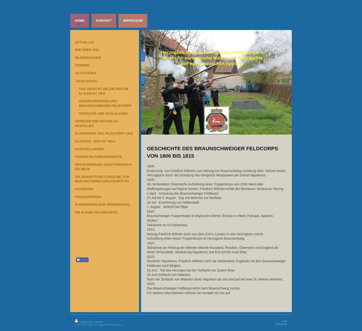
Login (284, 320)
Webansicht (281, 323)
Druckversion (84, 321)
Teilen (82, 260)
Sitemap (99, 321)
